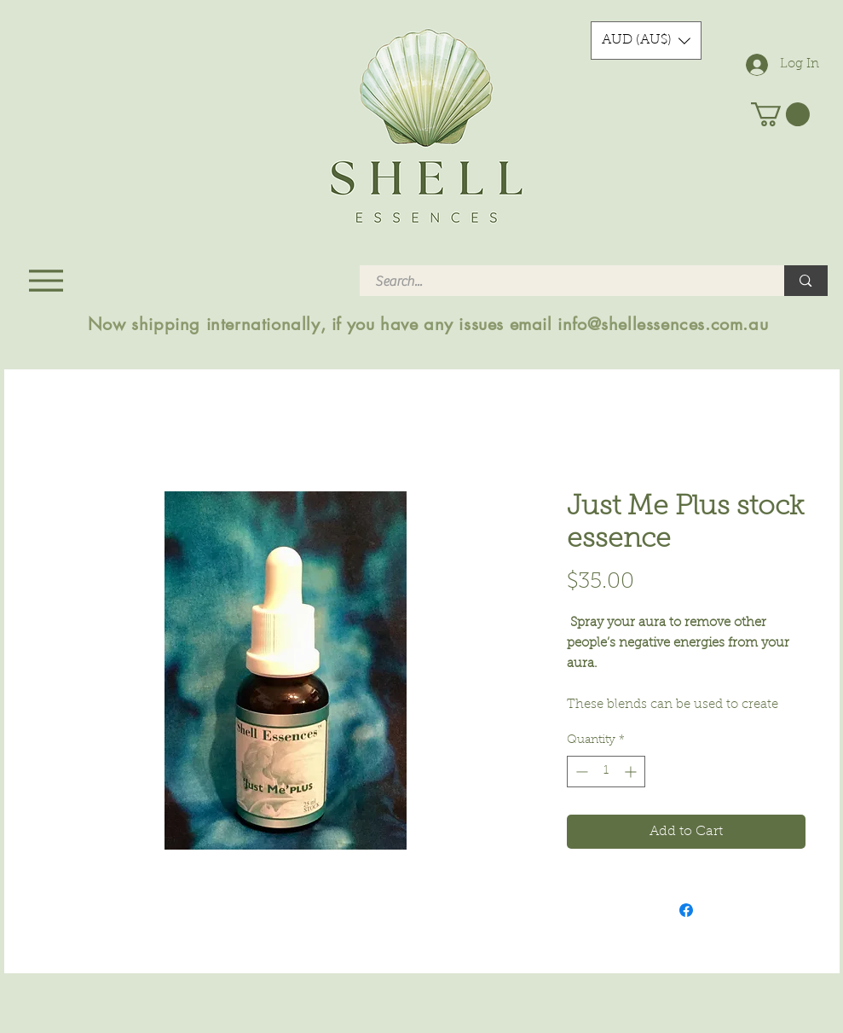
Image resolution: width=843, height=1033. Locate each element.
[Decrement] (580, 771)
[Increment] (632, 771)
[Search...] (562, 281)
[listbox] (646, 40)
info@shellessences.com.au (662, 324)
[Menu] (46, 280)
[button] (646, 40)
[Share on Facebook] (686, 910)
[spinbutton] (606, 771)
